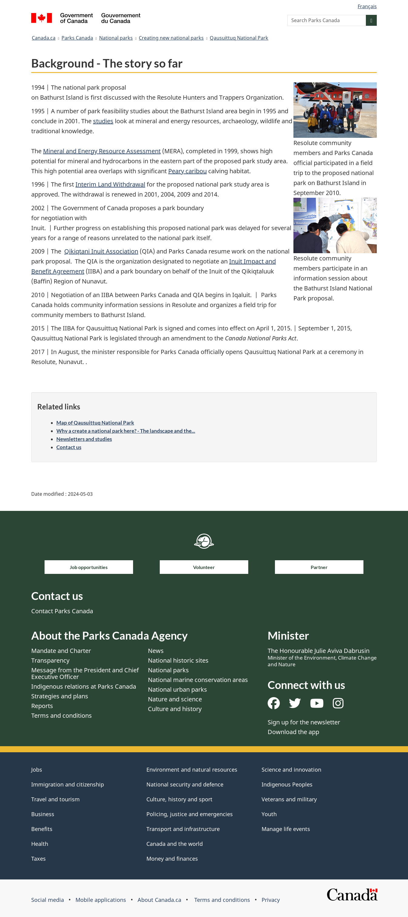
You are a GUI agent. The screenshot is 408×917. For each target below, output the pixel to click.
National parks (116, 38)
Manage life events (286, 829)
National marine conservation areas (198, 680)
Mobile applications (100, 899)
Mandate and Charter (61, 651)
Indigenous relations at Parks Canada (83, 686)
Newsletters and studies (84, 439)
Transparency (50, 660)
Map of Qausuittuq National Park (95, 422)
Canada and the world (174, 843)
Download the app (293, 732)
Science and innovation (291, 769)
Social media (47, 899)
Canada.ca (43, 38)
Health (39, 843)
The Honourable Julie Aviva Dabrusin (322, 657)
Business (42, 814)
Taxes (38, 858)
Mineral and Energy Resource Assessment (102, 151)
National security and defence (184, 784)
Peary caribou (187, 171)
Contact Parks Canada (62, 611)
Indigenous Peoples (287, 784)
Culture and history (175, 709)
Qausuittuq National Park (239, 38)
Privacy (271, 899)
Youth (269, 814)
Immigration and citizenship (67, 784)
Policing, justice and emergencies (189, 814)
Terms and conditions (61, 715)
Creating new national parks (171, 38)
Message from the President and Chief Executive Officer (85, 673)
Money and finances (172, 858)
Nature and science (175, 699)
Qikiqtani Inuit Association (101, 251)
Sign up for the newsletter (304, 722)
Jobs (36, 769)
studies (103, 121)
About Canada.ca (159, 899)
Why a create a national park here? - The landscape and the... (125, 431)
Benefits (41, 829)
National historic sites (178, 660)
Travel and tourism (55, 799)
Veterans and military (289, 799)
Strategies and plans (59, 696)
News (156, 651)
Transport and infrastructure (183, 829)
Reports (42, 706)
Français (367, 6)
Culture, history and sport (179, 799)
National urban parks (177, 689)
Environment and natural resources (191, 769)
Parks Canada (77, 38)
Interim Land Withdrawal (110, 184)
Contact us (68, 447)
